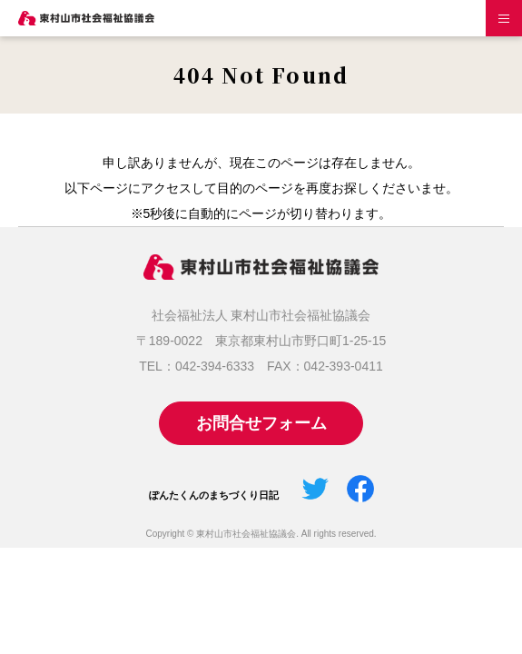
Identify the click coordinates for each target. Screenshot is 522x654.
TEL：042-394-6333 (196, 366)
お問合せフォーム (261, 423)
